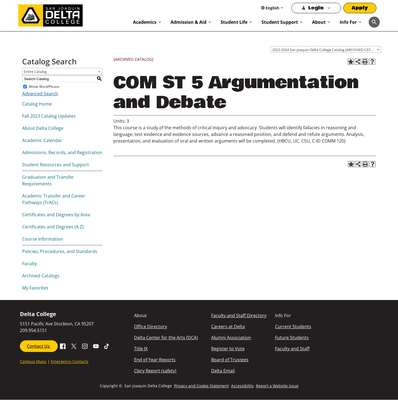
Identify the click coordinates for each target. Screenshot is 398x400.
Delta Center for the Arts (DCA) (166, 338)
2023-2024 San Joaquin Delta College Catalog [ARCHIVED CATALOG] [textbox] (326, 49)
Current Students (293, 326)
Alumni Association (231, 338)
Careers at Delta (228, 326)
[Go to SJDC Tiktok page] (107, 346)
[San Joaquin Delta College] (72, 14)
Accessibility (242, 385)
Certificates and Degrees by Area (56, 215)
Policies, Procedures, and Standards (59, 251)
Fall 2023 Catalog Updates (49, 116)
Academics (144, 22)
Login (315, 7)
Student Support (279, 22)
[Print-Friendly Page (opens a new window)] (365, 62)
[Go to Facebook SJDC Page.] (63, 346)
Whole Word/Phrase (44, 86)
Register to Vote (228, 349)
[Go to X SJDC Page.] (74, 346)
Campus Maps (33, 361)
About (319, 22)
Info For (348, 22)
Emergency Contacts (69, 361)
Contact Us (39, 346)
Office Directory (150, 326)
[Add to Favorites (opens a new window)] (351, 62)
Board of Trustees (229, 360)
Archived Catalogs (40, 276)
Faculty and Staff (292, 349)
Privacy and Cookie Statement (201, 385)
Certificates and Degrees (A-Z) (53, 227)
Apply (360, 7)
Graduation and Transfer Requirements (48, 180)
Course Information (42, 239)
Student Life (234, 22)
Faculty (29, 263)
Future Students (292, 338)
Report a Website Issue (277, 385)
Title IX (141, 349)
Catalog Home (37, 104)
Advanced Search (40, 94)
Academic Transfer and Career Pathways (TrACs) (53, 199)
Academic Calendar (42, 140)
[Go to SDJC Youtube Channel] (96, 346)
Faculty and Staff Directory (238, 315)
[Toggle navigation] (374, 22)
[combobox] (326, 49)
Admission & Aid (188, 22)
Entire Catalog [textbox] (35, 71)
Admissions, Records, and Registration (62, 152)
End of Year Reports (155, 360)
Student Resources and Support (55, 165)
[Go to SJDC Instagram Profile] (85, 346)
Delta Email (223, 371)
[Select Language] (272, 8)
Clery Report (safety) (155, 371)
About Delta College (42, 128)
